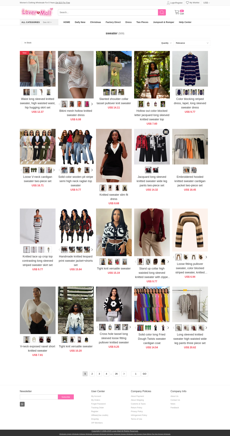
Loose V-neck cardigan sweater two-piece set (37, 179)
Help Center (185, 22)
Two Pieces (142, 22)
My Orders (95, 400)
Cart (182, 13)
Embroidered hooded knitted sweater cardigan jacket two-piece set (189, 181)
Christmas (95, 22)
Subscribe (66, 397)
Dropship (95, 419)
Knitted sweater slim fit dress (114, 197)
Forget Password (98, 404)
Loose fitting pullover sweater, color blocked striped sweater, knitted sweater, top (190, 268)
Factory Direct (113, 22)
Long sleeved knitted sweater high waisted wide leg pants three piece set (190, 339)
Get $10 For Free (62, 3)
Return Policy (136, 408)
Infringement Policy (139, 415)
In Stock (26, 42)
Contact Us (175, 400)
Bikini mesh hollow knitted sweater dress (75, 113)
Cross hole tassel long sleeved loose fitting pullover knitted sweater (114, 338)
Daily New (80, 22)
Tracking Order (97, 408)
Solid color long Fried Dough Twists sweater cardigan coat (152, 339)
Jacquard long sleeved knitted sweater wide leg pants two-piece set (152, 181)
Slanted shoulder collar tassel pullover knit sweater (114, 101)
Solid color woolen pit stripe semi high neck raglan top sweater (75, 181)
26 (116, 374)
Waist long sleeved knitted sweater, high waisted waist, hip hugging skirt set (37, 103)
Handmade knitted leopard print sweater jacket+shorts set (76, 261)
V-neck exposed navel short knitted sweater (37, 348)
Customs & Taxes (138, 404)
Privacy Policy (137, 411)
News (173, 404)
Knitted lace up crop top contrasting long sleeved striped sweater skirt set (37, 261)
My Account (96, 396)
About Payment (137, 396)
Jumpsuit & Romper (163, 22)
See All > (47, 22)
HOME (66, 22)
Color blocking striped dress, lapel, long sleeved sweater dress (190, 103)
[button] (59, 104)
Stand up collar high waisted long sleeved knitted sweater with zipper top (152, 273)
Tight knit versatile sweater (114, 268)
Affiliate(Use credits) (99, 415)
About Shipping (137, 400)
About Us (174, 396)
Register (94, 411)
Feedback (175, 408)
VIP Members (97, 423)
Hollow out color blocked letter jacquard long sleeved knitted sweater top (151, 115)
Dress (128, 22)
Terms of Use (136, 419)
